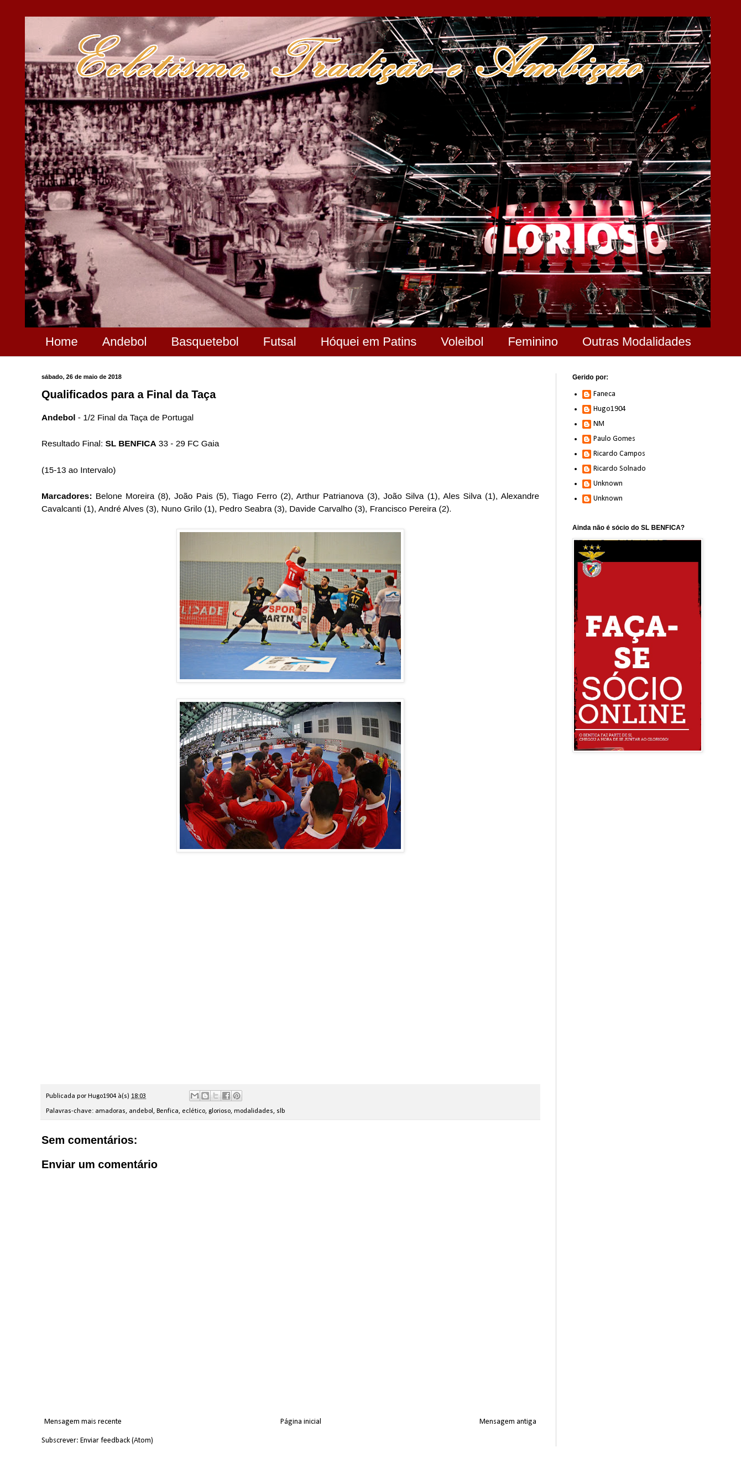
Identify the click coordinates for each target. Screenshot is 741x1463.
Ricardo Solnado (619, 469)
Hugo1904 (609, 409)
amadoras (110, 1111)
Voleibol (462, 341)
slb (280, 1111)
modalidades (253, 1111)
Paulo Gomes (614, 439)
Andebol (124, 341)
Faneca (604, 394)
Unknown (608, 484)
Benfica (167, 1111)
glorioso (219, 1111)
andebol (141, 1111)
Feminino (532, 341)
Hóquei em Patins (369, 341)
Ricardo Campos (619, 454)
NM (598, 424)
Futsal (279, 341)
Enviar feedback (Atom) (116, 1440)
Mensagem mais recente (83, 1422)
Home (61, 341)
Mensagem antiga (507, 1422)
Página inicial (300, 1422)
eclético (193, 1111)
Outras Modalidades (636, 341)
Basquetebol (204, 341)
